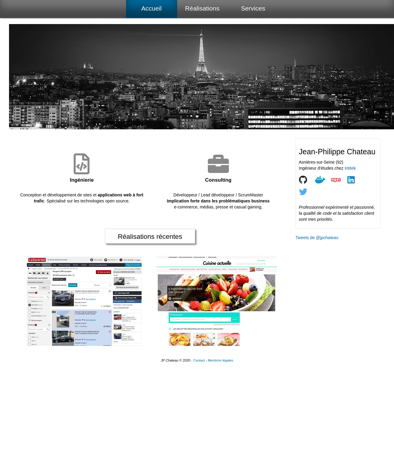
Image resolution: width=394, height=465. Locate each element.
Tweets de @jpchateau (317, 237)
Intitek (350, 168)
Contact (199, 360)
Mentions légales (220, 360)
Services (253, 8)
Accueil (151, 8)
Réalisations (202, 8)
